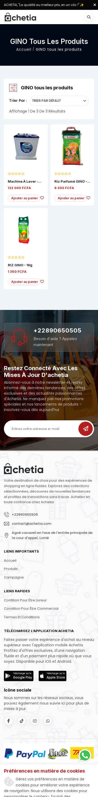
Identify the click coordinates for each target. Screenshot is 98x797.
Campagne (14, 577)
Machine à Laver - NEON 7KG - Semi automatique (23, 182)
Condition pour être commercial (31, 608)
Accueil (23, 49)
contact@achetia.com (31, 523)
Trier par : (18, 100)
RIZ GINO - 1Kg (20, 265)
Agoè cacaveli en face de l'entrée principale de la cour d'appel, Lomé (52, 535)
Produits (11, 568)
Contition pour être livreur (25, 600)
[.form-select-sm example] (59, 101)
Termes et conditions (22, 617)
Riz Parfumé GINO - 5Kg (70, 182)
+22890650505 (57, 330)
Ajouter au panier (24, 198)
